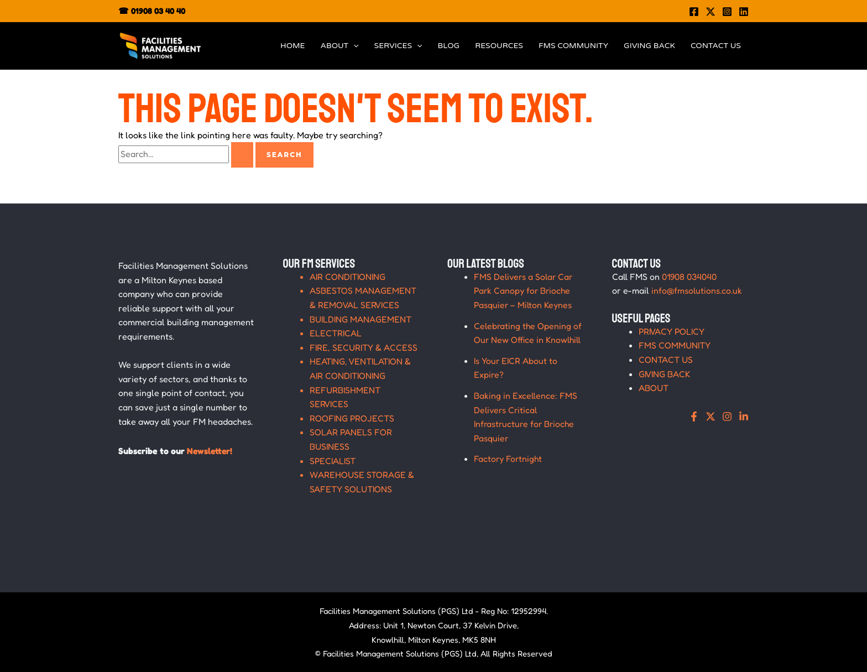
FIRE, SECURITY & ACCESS (364, 347)
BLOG (448, 45)
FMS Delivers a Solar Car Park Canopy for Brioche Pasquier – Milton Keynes (525, 290)
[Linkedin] (744, 12)
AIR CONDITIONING (348, 276)
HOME (292, 45)
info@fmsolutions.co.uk (697, 290)
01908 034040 (689, 276)
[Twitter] (710, 12)
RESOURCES (499, 45)
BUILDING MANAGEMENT (361, 319)
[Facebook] (694, 12)
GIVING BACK (649, 45)
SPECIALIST (333, 460)
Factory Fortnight (509, 458)
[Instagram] (727, 12)
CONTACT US (716, 45)
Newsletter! (210, 450)
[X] (710, 416)
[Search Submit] (242, 155)
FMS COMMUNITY (573, 45)
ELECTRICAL (336, 332)
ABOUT (339, 46)
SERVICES (398, 46)
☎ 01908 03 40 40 (151, 11)
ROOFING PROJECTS (352, 418)
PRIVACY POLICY (672, 331)
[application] (353, 46)
